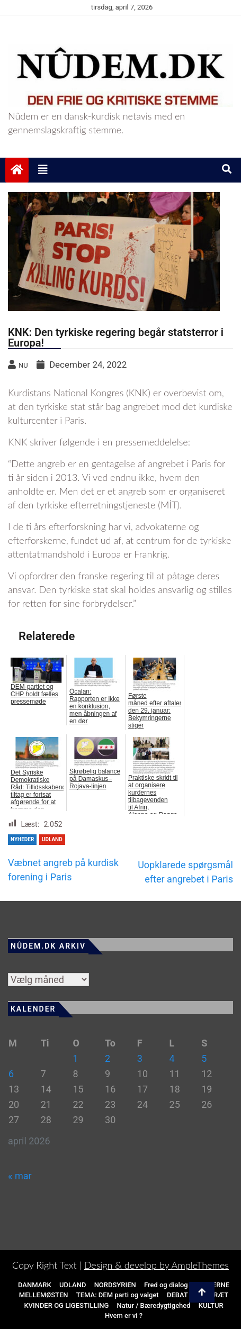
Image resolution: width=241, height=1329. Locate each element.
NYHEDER (22, 839)
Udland (52, 839)
